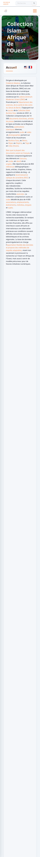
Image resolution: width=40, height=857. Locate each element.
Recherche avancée (6, 3)
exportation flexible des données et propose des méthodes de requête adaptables (19, 248)
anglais (9, 164)
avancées (20, 194)
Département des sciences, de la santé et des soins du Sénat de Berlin (19, 105)
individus (20, 205)
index (8, 199)
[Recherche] (26, 3)
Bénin (24, 140)
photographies (14, 135)
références (10, 167)
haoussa (23, 158)
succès (10, 110)
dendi (19, 161)
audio (22, 132)
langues (28, 205)
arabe (10, 161)
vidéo (29, 132)
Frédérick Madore (13, 83)
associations (11, 202)
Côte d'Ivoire (13, 146)
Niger (10, 143)
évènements (11, 205)
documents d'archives (18, 118)
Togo (27, 143)
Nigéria (19, 143)
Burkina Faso (13, 140)
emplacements (23, 202)
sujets (10, 207)
